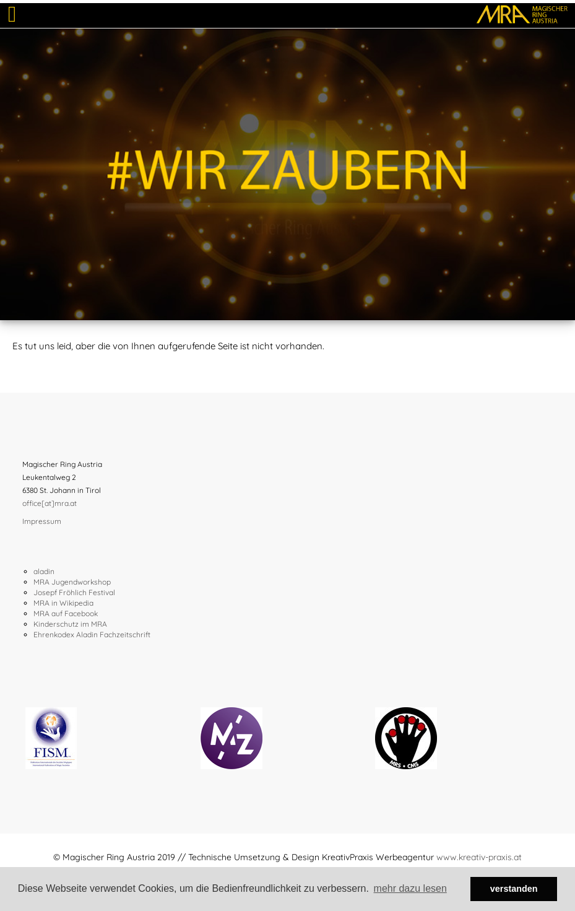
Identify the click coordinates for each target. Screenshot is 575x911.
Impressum (41, 521)
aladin (43, 571)
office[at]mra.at (49, 503)
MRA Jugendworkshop (72, 581)
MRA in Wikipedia (63, 603)
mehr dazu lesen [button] (410, 888)
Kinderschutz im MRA (70, 624)
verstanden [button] (514, 889)
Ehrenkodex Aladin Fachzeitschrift (91, 634)
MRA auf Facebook (65, 613)
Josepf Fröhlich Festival (74, 592)
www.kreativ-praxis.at (479, 857)
